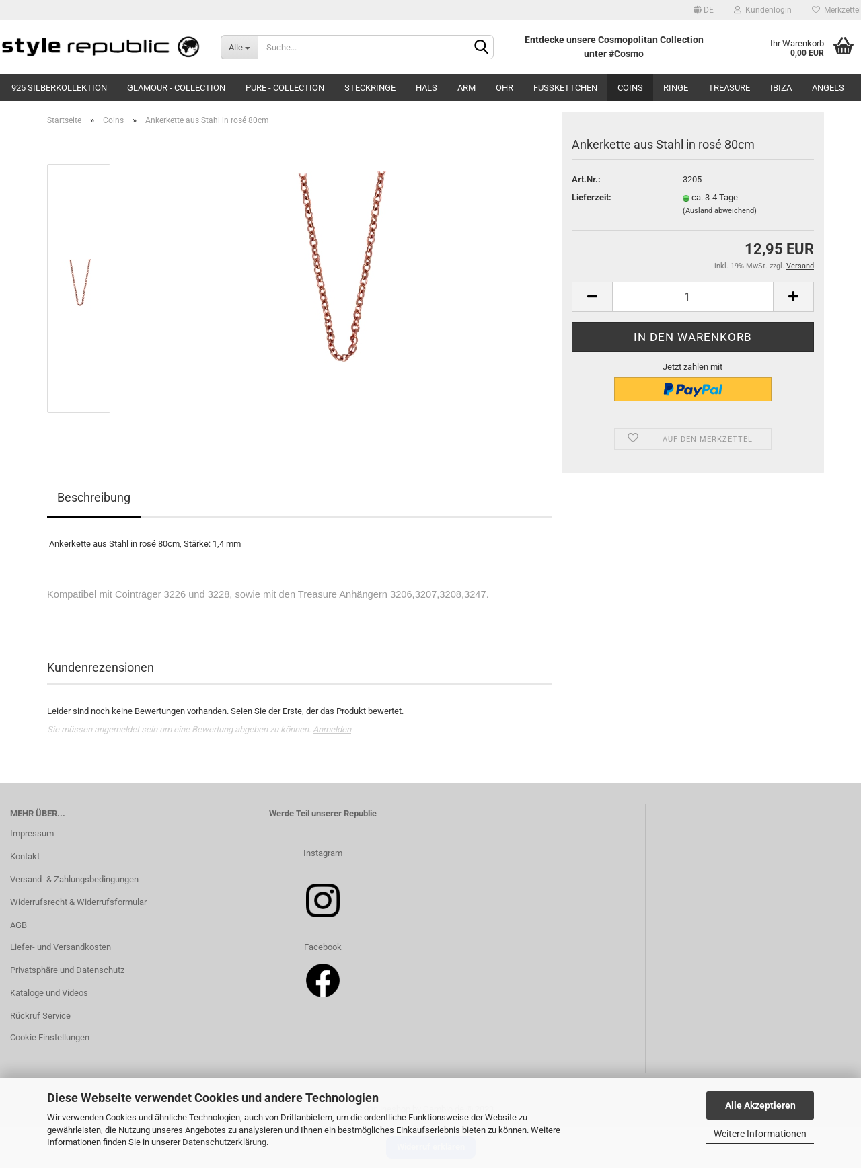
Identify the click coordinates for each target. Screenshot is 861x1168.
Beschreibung (93, 497)
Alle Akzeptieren (760, 1105)
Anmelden (332, 729)
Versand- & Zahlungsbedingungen (74, 879)
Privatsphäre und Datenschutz (67, 970)
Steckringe (370, 88)
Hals (426, 88)
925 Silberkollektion (59, 88)
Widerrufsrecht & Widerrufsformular (78, 902)
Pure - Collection (285, 88)
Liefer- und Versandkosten (60, 947)
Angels (828, 88)
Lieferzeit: (591, 197)
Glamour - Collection (176, 88)
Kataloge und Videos (49, 993)
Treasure (729, 88)
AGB (18, 925)
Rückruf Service (40, 1016)
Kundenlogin (763, 10)
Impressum (32, 833)
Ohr (504, 88)
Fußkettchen (565, 88)
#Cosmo (626, 53)
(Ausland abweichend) (720, 210)
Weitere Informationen (760, 1133)
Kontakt (25, 856)
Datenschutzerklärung (224, 1142)
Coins (630, 88)
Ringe (675, 88)
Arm (466, 88)
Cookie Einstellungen (49, 1037)
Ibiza (781, 88)
